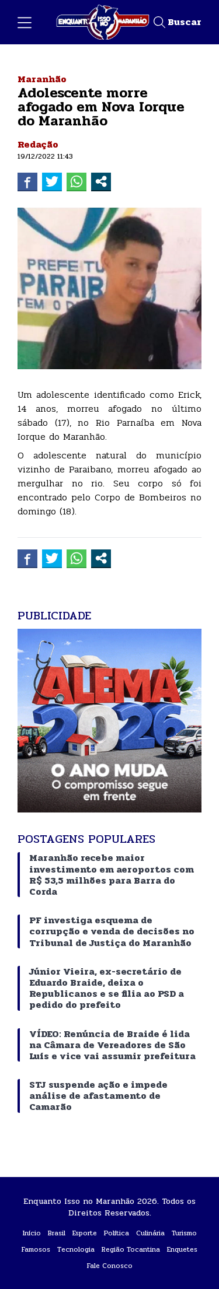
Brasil (56, 1233)
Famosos (36, 1249)
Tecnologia (76, 1249)
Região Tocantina (131, 1249)
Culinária (150, 1233)
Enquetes (182, 1249)
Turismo (184, 1233)
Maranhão (42, 79)
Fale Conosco (110, 1265)
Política (116, 1233)
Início (32, 1233)
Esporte (84, 1233)
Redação (38, 144)
